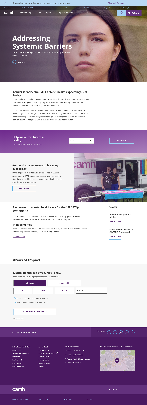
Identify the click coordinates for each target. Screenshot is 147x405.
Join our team (69, 8)
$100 (43, 290)
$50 (22, 290)
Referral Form (87, 8)
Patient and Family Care (21, 347)
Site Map (90, 399)
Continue (121, 141)
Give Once (30, 283)
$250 (64, 290)
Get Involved (17, 363)
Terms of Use (43, 399)
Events (41, 366)
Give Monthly (64, 283)
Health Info (16, 350)
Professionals (17, 360)
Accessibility (123, 8)
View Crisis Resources (116, 3)
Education (16, 357)
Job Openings (44, 350)
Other (81, 290)
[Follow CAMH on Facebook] (109, 332)
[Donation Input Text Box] (81, 141)
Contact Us (7, 8)
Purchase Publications (47, 353)
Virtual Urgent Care (106, 8)
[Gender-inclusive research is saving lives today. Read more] (24, 188)
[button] (29, 13)
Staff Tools (113, 389)
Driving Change (18, 366)
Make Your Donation (35, 311)
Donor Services (44, 363)
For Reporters (44, 360)
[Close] (142, 3)
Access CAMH (19, 237)
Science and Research (20, 353)
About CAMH (43, 347)
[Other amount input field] (91, 290)
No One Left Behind (28, 8)
